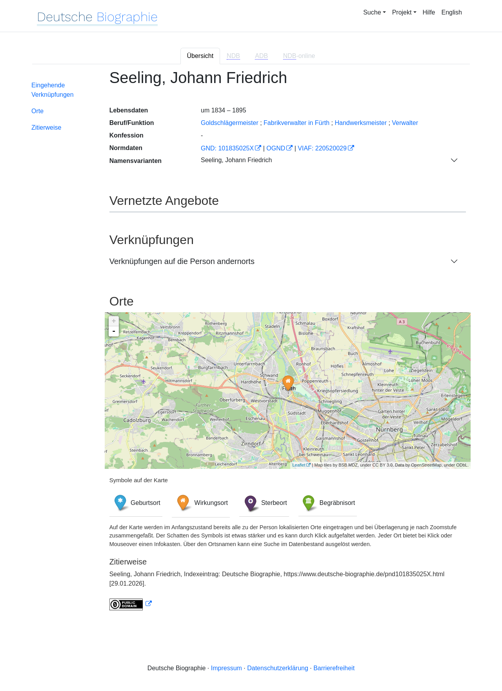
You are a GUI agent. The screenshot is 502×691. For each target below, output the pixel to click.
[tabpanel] (251, 344)
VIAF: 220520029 (322, 148)
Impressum (226, 668)
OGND (275, 148)
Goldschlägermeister (229, 122)
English (452, 12)
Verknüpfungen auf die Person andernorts (182, 261)
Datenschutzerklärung (277, 668)
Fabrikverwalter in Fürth (296, 122)
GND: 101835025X (227, 148)
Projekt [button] (402, 12)
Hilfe (429, 12)
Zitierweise (46, 127)
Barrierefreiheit (334, 668)
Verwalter (405, 122)
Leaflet (298, 465)
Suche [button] (372, 12)
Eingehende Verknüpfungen (52, 90)
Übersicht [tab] (200, 55)
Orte (37, 111)
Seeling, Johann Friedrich (236, 160)
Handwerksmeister (360, 122)
